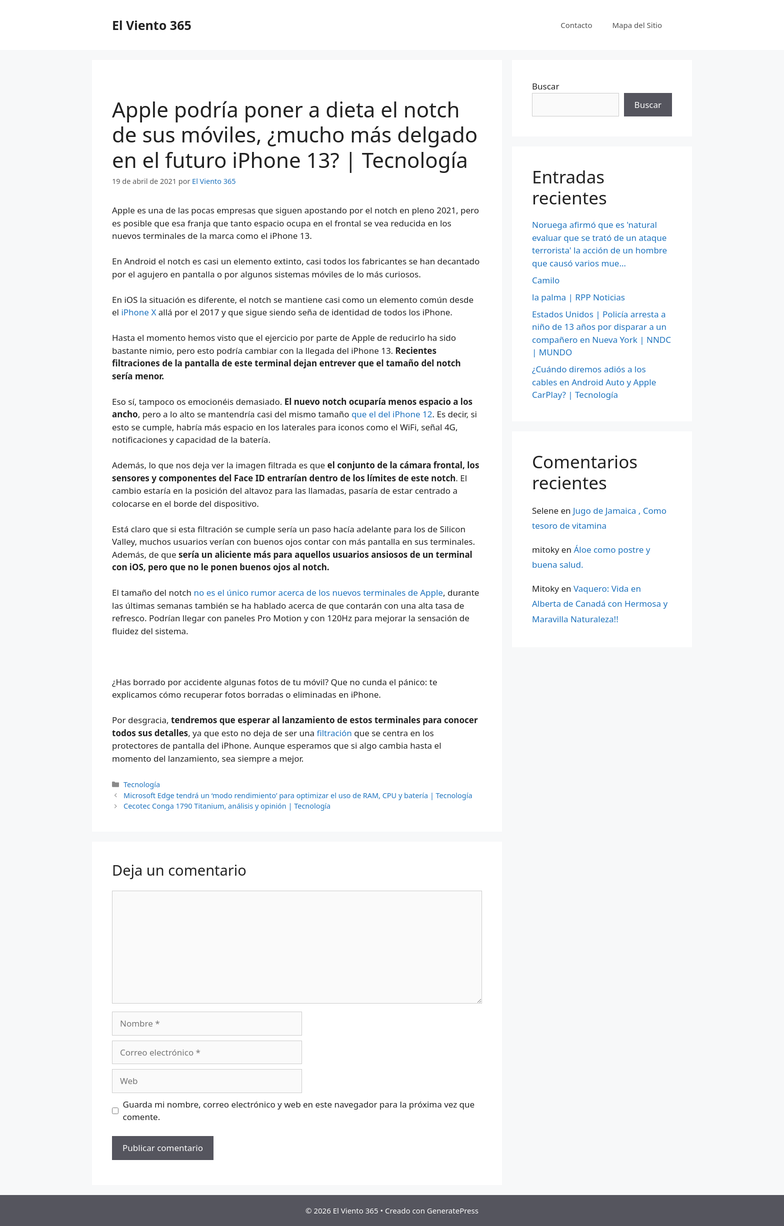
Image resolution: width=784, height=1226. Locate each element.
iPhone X (138, 312)
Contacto (576, 25)
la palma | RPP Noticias (578, 297)
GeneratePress (452, 1211)
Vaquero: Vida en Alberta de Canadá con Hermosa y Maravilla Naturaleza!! (600, 604)
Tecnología (142, 784)
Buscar (545, 86)
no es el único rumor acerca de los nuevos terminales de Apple (318, 592)
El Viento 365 (152, 24)
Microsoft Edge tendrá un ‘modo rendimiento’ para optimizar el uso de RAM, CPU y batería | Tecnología (298, 795)
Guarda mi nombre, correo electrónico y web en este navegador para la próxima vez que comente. (299, 1111)
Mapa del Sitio (637, 25)
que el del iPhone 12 (392, 414)
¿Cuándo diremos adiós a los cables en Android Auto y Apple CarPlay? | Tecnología (594, 381)
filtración (334, 733)
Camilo (546, 280)
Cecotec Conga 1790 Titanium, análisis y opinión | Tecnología (227, 806)
